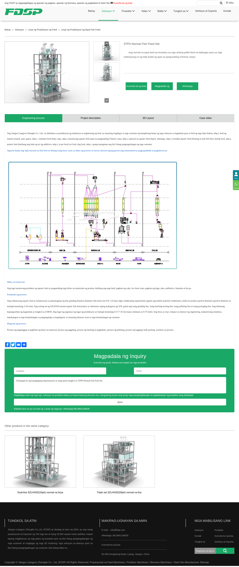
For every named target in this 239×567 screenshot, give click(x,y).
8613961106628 (120, 536)
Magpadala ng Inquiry (169, 87)
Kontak (227, 11)
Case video (205, 118)
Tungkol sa (180, 11)
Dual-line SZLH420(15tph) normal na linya (40, 493)
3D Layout (148, 118)
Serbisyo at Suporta (206, 11)
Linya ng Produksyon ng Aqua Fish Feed (80, 29)
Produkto (128, 11)
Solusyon (108, 11)
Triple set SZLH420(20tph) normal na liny (119, 493)
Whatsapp (200, 87)
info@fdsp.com (117, 531)
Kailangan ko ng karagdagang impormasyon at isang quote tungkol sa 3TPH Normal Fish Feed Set (120, 386)
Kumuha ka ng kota (123, 3)
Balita (162, 11)
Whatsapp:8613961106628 (76, 410)
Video (146, 11)
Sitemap (204, 563)
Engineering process (33, 118)
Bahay (91, 11)
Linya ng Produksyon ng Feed (42, 29)
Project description (91, 118)
